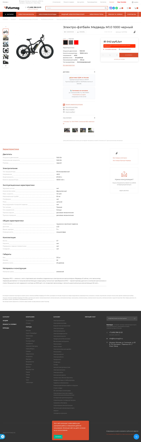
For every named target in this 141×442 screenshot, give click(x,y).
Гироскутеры (57, 344)
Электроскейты (58, 372)
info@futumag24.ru (116, 338)
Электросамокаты (59, 320)
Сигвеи (55, 364)
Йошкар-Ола (30, 369)
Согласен (58, 436)
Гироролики (57, 359)
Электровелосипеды (59, 323)
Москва (28, 330)
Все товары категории (120, 158)
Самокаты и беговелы (60, 403)
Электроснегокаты (59, 370)
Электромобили (58, 357)
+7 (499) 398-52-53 (34, 7)
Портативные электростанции (63, 405)
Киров (28, 372)
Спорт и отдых (57, 388)
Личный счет (90, 317)
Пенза (28, 374)
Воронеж (29, 364)
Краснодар (29, 335)
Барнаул (28, 359)
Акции (5, 320)
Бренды (6, 328)
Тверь (28, 377)
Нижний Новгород (32, 346)
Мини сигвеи (57, 346)
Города (29, 327)
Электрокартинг (58, 354)
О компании (30, 320)
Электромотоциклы (59, 336)
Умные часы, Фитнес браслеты (63, 377)
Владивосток (30, 361)
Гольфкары (56, 362)
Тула (27, 380)
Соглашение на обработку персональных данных (120, 434)
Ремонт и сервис (10, 324)
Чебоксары (29, 382)
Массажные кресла (59, 375)
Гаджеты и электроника (60, 383)
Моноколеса (57, 351)
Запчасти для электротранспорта (63, 408)
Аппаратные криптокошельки (63, 397)
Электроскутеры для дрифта (62, 349)
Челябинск (29, 343)
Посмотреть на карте (79, 94)
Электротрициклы (59, 331)
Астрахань (29, 356)
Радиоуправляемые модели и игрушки (65, 385)
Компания (30, 317)
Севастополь (30, 354)
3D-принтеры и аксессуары (62, 390)
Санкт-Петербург (31, 333)
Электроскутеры (58, 328)
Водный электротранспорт (61, 325)
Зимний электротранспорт (61, 367)
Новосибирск (30, 348)
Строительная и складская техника (64, 400)
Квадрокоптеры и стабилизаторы (63, 380)
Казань (28, 338)
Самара (28, 351)
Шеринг (56, 410)
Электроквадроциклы (60, 333)
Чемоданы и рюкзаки (60, 413)
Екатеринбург (30, 341)
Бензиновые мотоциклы (61, 341)
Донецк (28, 367)
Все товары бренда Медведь (122, 160)
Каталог (6, 317)
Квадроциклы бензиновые (61, 338)
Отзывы (28, 323)
